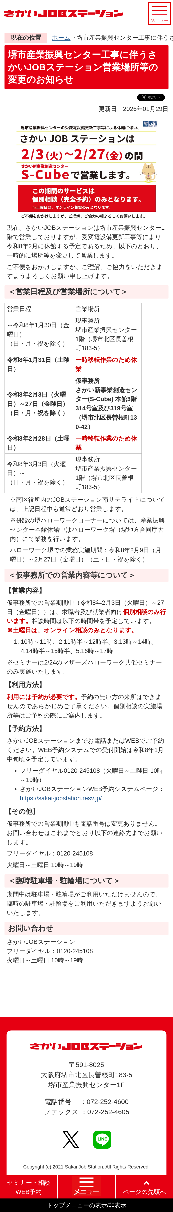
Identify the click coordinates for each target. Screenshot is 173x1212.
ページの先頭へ (144, 1191)
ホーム (61, 37)
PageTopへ (144, 1000)
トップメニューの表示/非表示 (86, 1205)
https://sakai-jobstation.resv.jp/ (61, 798)
